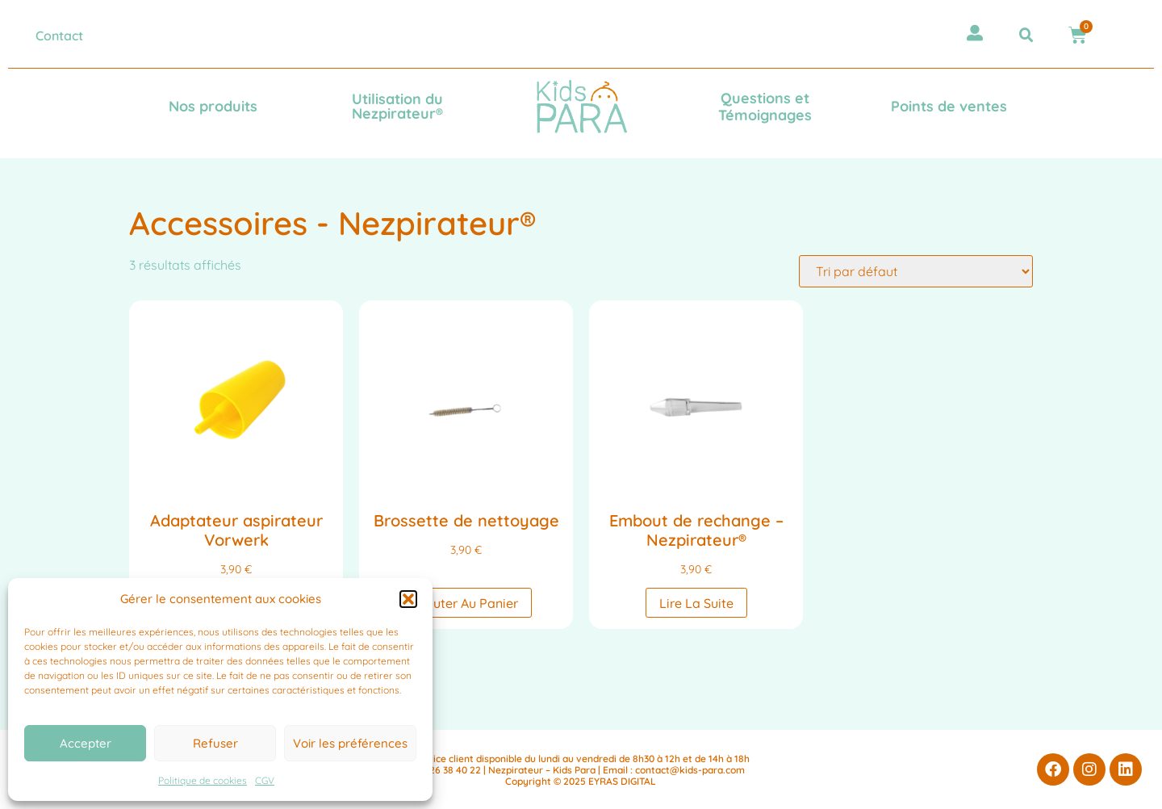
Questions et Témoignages (765, 106)
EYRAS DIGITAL (622, 781)
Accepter (85, 743)
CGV (264, 780)
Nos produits (213, 106)
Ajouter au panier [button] (466, 603)
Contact (59, 35)
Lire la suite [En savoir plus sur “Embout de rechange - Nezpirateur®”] (696, 603)
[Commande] (916, 271)
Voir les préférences (350, 743)
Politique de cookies (202, 780)
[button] (408, 599)
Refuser (215, 743)
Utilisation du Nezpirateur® (397, 106)
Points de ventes (949, 106)
